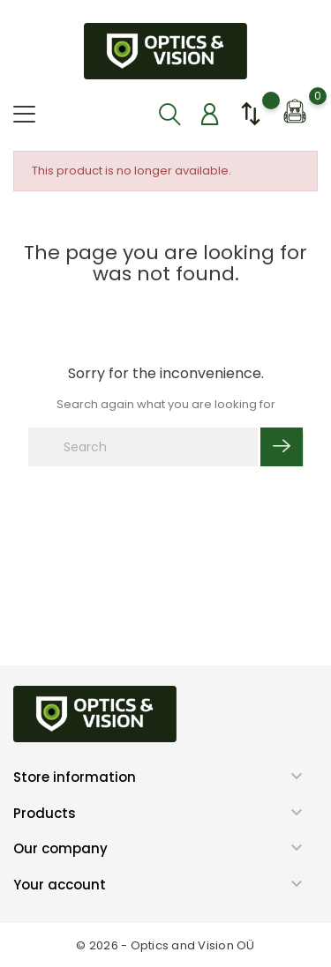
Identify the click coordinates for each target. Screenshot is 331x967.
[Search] (143, 447)
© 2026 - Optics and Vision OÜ (165, 945)
